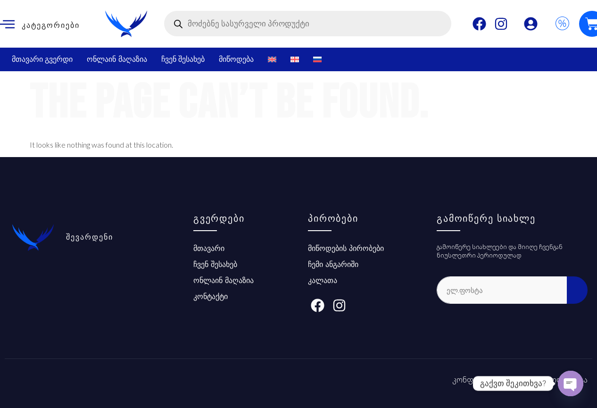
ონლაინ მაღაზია (117, 59)
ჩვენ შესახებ (183, 59)
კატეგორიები (51, 25)
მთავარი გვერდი (42, 59)
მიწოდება (236, 59)
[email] (502, 290)
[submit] (577, 290)
